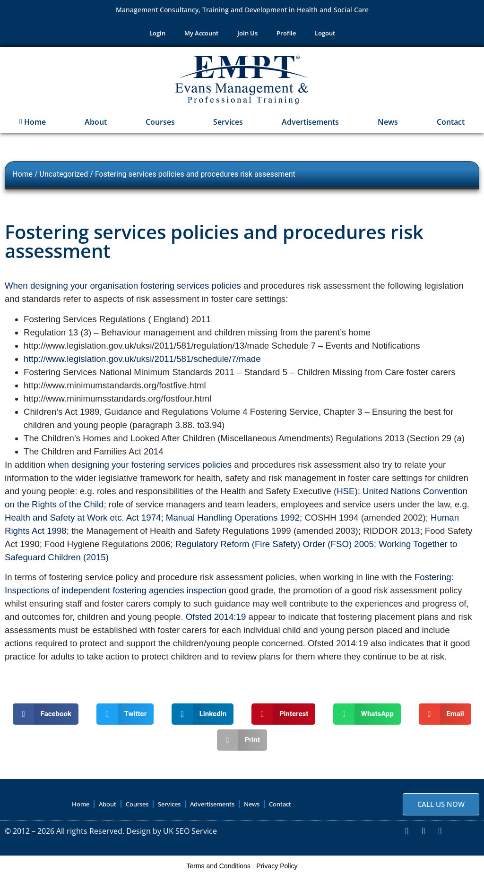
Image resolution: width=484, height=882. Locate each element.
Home (32, 125)
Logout (325, 35)
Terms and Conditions (219, 869)
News (388, 125)
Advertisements (310, 125)
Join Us (247, 35)
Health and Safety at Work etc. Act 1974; (84, 521)
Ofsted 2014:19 (217, 620)
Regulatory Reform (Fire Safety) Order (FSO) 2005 (274, 547)
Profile (286, 35)
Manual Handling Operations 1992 (233, 521)
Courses (160, 125)
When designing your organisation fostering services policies (124, 289)
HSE (345, 494)
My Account (201, 35)
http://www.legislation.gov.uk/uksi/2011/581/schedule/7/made (142, 362)
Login (157, 35)
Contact (451, 125)
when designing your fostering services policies (141, 468)
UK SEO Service (190, 834)
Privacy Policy (276, 869)
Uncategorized (64, 177)
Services (228, 125)
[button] (45, 717)
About (96, 125)
